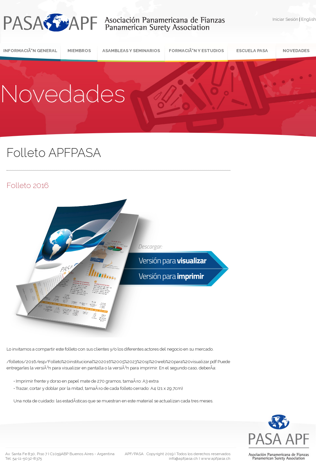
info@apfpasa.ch (183, 458)
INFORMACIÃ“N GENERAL (30, 50)
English (308, 19)
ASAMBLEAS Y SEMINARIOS (131, 50)
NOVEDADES (296, 50)
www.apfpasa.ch (215, 458)
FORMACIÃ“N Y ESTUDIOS (196, 50)
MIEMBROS (79, 50)
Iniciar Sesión (285, 19)
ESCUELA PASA (252, 50)
